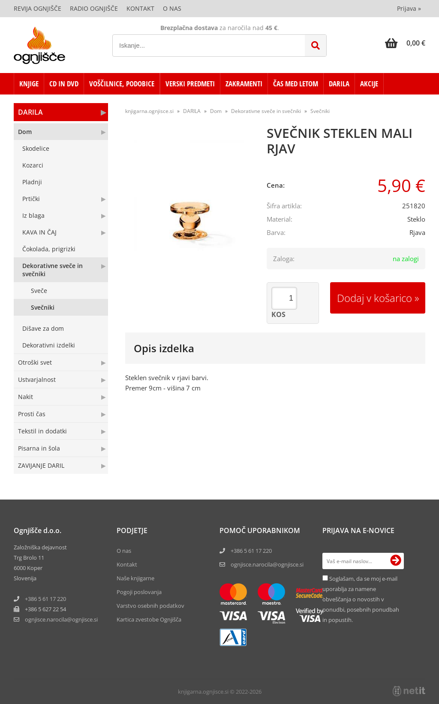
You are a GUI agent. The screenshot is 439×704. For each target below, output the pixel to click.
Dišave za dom (43, 328)
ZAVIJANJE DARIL (41, 465)
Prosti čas (31, 414)
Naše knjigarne (135, 578)
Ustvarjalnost (37, 379)
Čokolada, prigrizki (48, 249)
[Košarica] (405, 43)
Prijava (409, 8)
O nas (172, 8)
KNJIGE (29, 83)
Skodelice (35, 148)
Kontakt (140, 8)
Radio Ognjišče (94, 8)
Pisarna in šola (39, 448)
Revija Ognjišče (37, 8)
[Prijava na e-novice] (396, 561)
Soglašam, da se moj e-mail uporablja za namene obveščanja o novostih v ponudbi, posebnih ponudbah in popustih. (360, 599)
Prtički (31, 199)
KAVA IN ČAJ (39, 232)
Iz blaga (33, 215)
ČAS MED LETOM (295, 83)
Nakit (25, 397)
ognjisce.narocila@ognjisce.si (267, 564)
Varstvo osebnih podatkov (150, 606)
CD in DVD (63, 83)
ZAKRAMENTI (244, 83)
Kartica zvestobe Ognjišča (149, 619)
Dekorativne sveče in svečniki (52, 270)
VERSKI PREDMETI (190, 83)
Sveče (39, 290)
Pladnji (32, 182)
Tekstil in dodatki (42, 431)
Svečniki (42, 307)
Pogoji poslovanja (139, 592)
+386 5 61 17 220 (45, 599)
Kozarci (32, 165)
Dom (25, 132)
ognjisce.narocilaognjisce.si (61, 619)
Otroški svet (35, 362)
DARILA (339, 83)
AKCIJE (369, 83)
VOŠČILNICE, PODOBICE (121, 83)
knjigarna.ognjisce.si (149, 111)
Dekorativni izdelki (48, 345)
